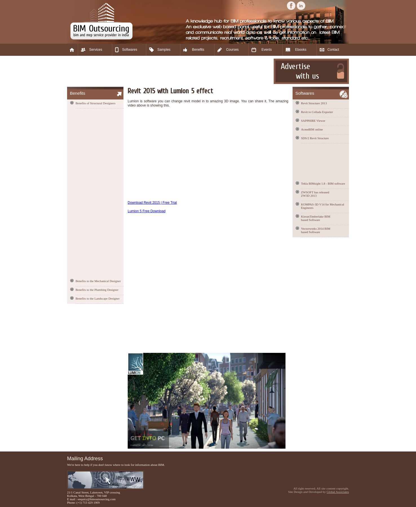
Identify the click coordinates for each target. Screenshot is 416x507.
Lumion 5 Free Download (146, 211)
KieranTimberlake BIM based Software (315, 218)
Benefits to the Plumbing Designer (97, 289)
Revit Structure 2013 (314, 103)
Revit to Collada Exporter (317, 112)
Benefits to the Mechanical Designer (98, 281)
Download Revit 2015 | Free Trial (152, 203)
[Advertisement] (169, 71)
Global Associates (338, 491)
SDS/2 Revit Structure (315, 138)
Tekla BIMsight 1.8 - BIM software (323, 183)
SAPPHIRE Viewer (313, 120)
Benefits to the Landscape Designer (98, 298)
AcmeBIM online (312, 129)
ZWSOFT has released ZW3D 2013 (315, 194)
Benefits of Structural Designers (95, 103)
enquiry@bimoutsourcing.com (97, 499)
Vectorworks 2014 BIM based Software (315, 230)
